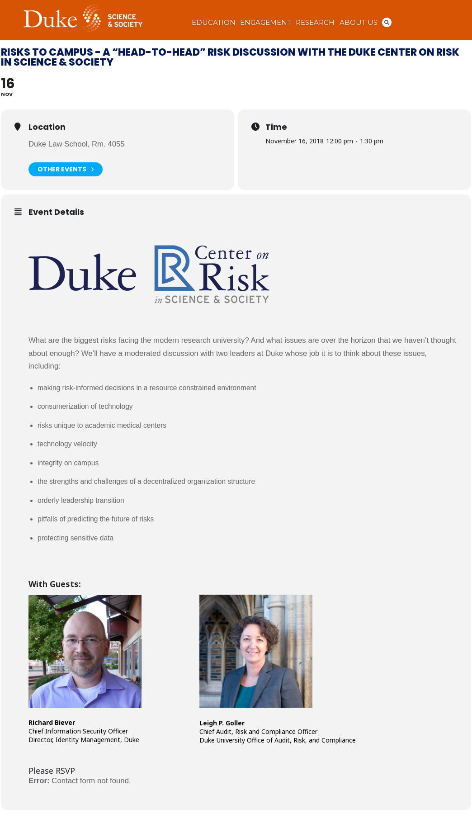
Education (214, 23)
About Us (359, 23)
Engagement (265, 23)
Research (315, 23)
